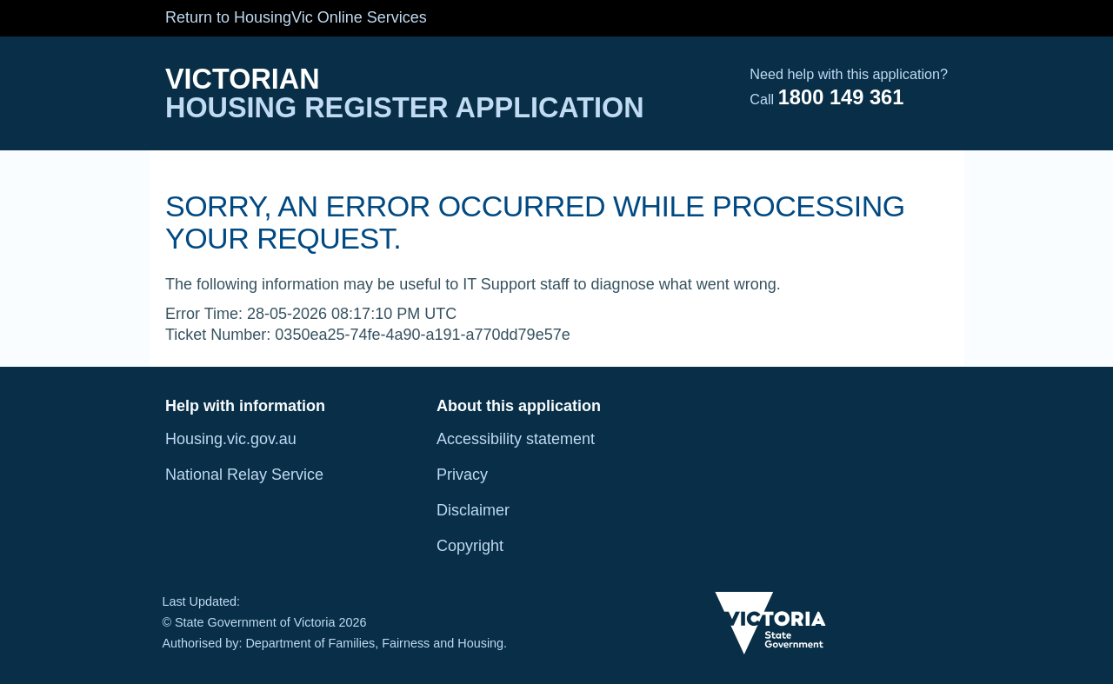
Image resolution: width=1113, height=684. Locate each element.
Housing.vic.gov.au (231, 439)
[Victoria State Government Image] (770, 623)
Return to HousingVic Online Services (296, 17)
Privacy (462, 474)
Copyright (470, 546)
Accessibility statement (516, 439)
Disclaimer (473, 510)
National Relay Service (244, 474)
